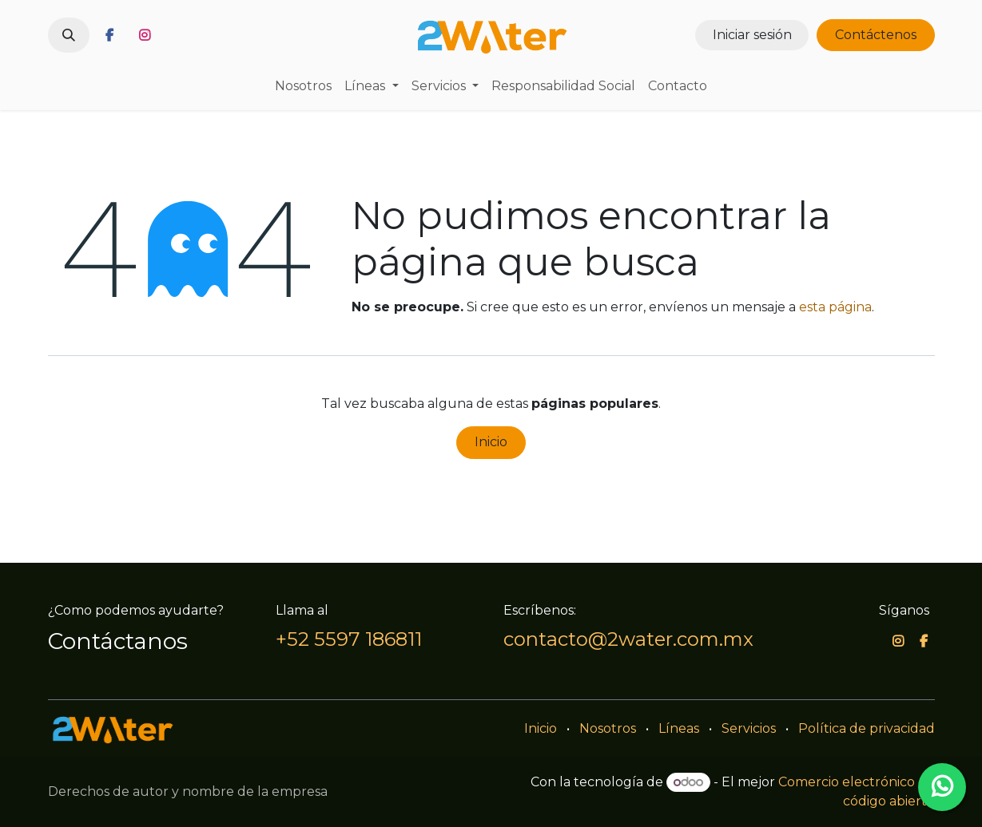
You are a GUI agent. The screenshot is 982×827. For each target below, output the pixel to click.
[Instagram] (145, 35)
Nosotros (607, 728)
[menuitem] (303, 86)
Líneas (678, 728)
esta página (835, 307)
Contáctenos (875, 34)
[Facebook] (109, 35)
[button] (68, 35)
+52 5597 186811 (349, 639)
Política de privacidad (866, 728)
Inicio (491, 441)
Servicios (749, 728)
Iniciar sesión (752, 34)
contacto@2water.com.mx (628, 639)
